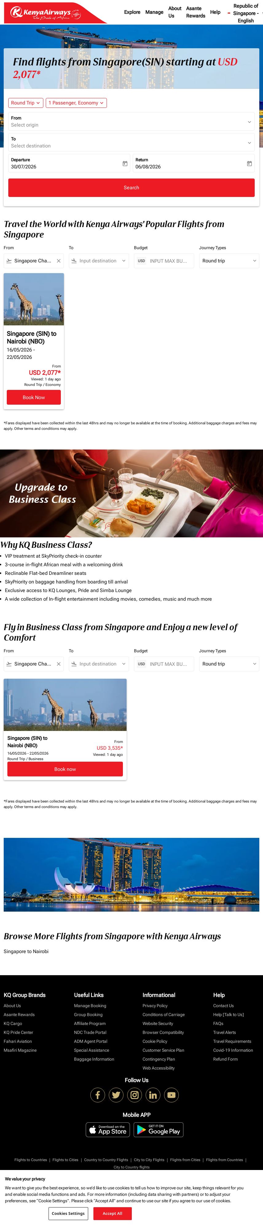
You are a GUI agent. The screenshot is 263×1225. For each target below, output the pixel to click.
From (16, 118)
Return (141, 159)
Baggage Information (94, 1059)
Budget (140, 247)
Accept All (112, 1213)
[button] (76, 103)
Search (131, 187)
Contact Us (223, 1005)
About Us (174, 12)
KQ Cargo (13, 1023)
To (13, 138)
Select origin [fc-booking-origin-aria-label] (24, 125)
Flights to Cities (65, 1160)
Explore (132, 12)
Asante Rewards (195, 12)
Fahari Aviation (18, 1041)
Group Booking (88, 1014)
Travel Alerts (224, 1032)
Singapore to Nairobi (26, 951)
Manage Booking (90, 1005)
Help (215, 12)
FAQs (218, 1023)
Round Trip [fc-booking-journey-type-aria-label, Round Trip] (22, 103)
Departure (20, 159)
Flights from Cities (185, 1160)
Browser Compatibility (163, 1032)
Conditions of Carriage (164, 1014)
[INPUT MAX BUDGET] (168, 261)
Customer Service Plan (163, 1050)
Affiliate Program (90, 1023)
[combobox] (33, 261)
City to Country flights (132, 1167)
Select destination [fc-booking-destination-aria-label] (31, 146)
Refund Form (225, 1059)
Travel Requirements (232, 1041)
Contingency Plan (159, 1059)
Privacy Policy (155, 1005)
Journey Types (212, 247)
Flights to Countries (30, 1160)
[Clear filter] (58, 261)
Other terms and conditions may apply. (45, 428)
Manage (154, 12)
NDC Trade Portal (90, 1032)
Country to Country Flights (106, 1160)
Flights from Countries (224, 1160)
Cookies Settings (68, 1213)
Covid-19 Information (233, 1050)
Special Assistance (91, 1050)
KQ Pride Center (18, 1032)
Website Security (158, 1023)
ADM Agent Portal (90, 1041)
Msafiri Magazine (20, 1050)
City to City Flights (149, 1160)
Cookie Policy (155, 1041)
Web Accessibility (159, 1068)
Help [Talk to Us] (228, 1014)
